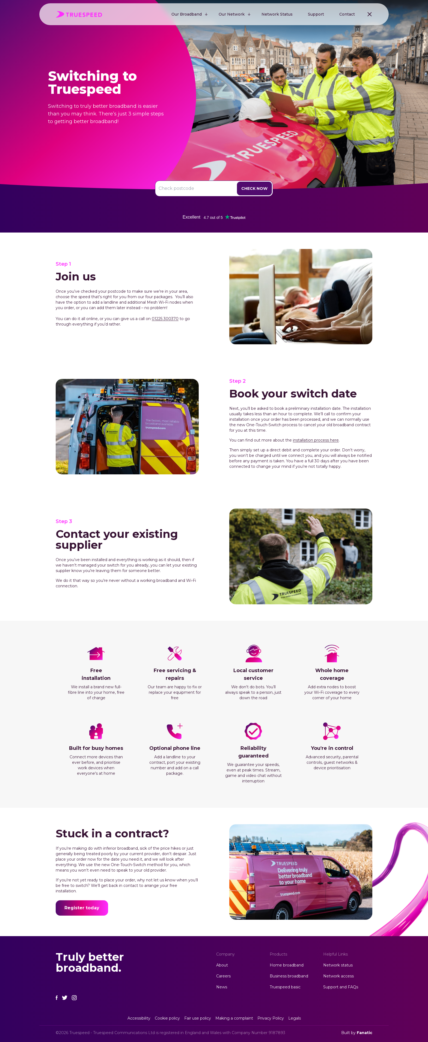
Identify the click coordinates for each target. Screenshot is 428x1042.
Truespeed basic (285, 987)
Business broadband (289, 976)
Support (316, 14)
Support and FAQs (340, 987)
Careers (223, 976)
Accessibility (138, 1018)
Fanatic (364, 1032)
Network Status (277, 14)
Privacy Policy (270, 1018)
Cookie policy (167, 1018)
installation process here (316, 440)
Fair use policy (197, 1018)
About (222, 965)
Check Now (254, 188)
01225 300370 (165, 318)
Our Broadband (186, 14)
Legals (294, 1018)
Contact (347, 14)
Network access (338, 976)
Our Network (232, 14)
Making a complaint (234, 1018)
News (221, 987)
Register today (81, 907)
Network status (338, 965)
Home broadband (287, 965)
